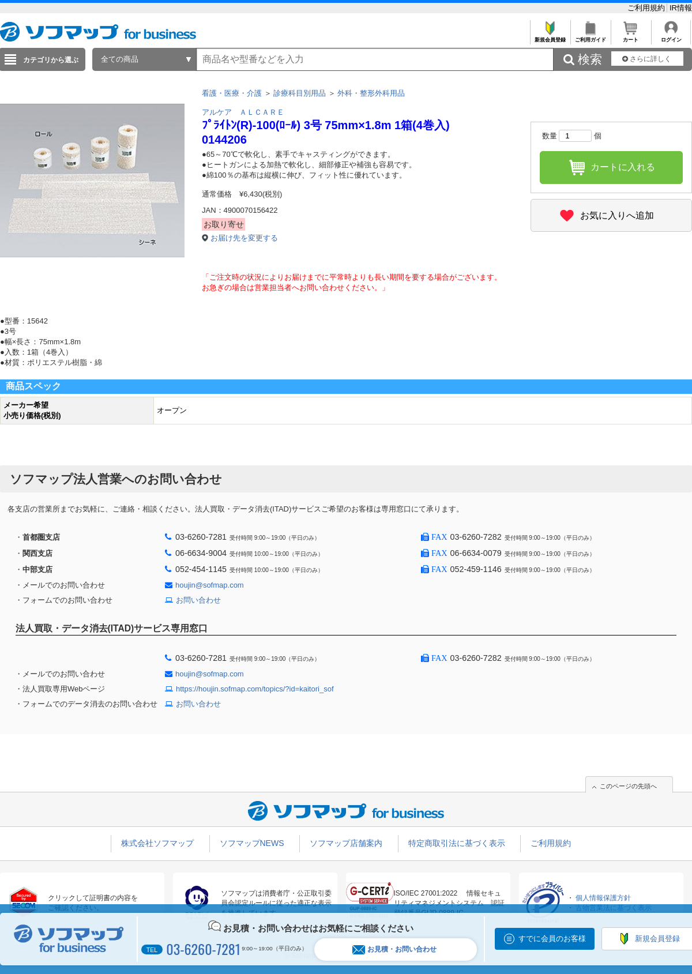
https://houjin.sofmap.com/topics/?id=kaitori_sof (255, 689)
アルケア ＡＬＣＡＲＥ (243, 112)
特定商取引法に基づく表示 (456, 843)
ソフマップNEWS (252, 843)
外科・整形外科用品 (371, 93)
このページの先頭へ (628, 786)
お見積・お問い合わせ (394, 949)
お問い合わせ (198, 600)
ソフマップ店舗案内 (346, 843)
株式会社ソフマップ (157, 843)
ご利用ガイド (590, 37)
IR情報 (681, 7)
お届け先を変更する (244, 238)
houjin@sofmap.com (209, 585)
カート (630, 37)
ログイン (671, 37)
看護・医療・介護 (232, 93)
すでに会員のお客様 (552, 938)
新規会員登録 (550, 37)
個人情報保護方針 (603, 898)
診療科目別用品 (299, 93)
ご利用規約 (647, 7)
